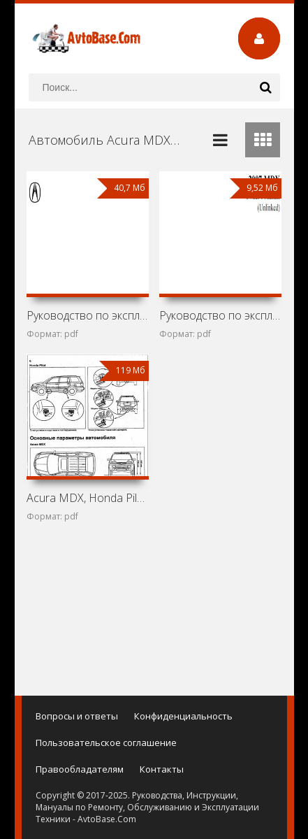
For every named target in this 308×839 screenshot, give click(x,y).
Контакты (162, 769)
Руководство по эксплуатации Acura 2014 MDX (88, 315)
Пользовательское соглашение (106, 742)
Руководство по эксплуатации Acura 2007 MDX (220, 315)
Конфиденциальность (183, 716)
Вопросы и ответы (77, 716)
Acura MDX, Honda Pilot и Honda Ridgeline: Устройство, (88, 497)
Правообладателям (80, 769)
